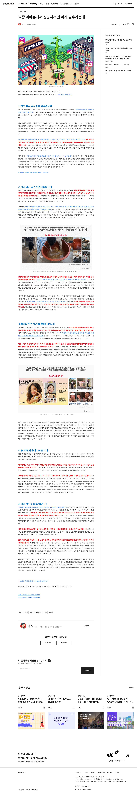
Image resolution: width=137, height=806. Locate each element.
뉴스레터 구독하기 (117, 761)
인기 (47, 4)
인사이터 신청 (128, 3)
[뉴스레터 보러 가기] (65, 94)
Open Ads (8, 3)
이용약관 (77, 786)
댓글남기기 (87, 670)
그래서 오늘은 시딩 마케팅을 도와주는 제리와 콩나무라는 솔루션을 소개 (42, 507)
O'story (33, 3)
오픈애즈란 (78, 772)
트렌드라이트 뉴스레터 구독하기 (29, 595)
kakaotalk (34, 790)
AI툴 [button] (75, 4)
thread (28, 790)
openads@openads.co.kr (119, 781)
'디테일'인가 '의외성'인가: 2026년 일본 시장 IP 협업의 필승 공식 (31, 701)
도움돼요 (48, 643)
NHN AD (21, 772)
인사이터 (54, 4)
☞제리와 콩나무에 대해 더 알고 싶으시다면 (33, 581)
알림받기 (87, 625)
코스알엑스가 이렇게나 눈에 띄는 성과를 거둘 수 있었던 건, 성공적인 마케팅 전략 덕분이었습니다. (51, 139)
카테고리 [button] (22, 4)
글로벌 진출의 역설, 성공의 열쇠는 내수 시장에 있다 (90, 701)
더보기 (131, 688)
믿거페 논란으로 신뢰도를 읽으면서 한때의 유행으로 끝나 (46, 301)
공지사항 (86, 772)
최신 (41, 4)
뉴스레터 (109, 772)
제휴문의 (93, 772)
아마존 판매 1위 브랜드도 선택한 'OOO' (59, 701)
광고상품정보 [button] (65, 4)
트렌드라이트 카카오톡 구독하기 (29, 597)
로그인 (120, 3)
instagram (21, 790)
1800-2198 (103, 781)
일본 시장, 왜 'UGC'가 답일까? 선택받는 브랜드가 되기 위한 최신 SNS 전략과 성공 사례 (119, 701)
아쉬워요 (64, 643)
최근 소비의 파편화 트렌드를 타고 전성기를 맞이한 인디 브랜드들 (49, 156)
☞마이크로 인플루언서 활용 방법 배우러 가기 (33, 172)
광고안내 (116, 772)
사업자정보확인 (96, 779)
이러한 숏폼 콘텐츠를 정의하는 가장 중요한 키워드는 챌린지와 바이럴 (61, 279)
